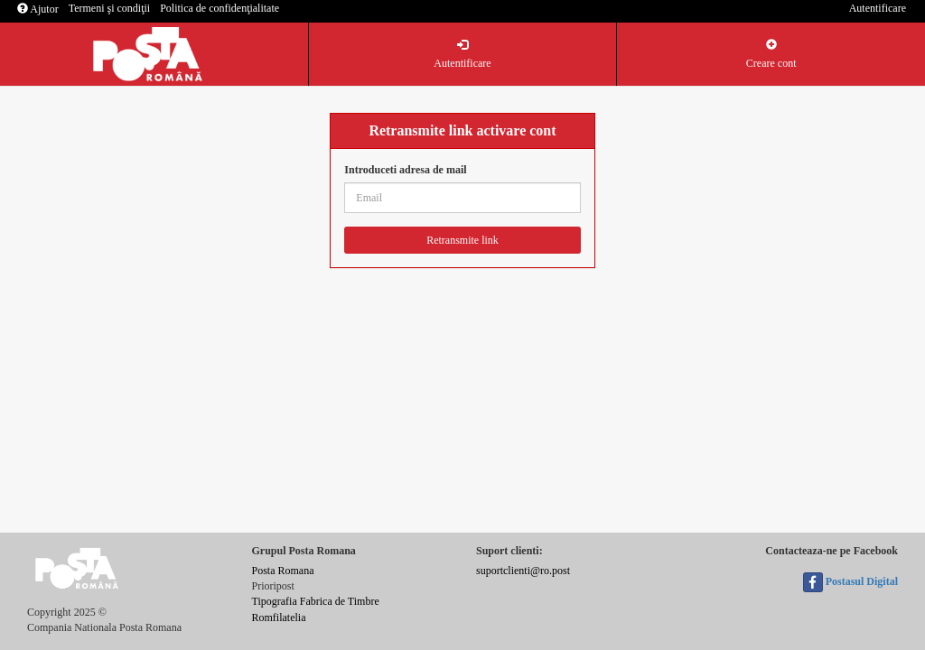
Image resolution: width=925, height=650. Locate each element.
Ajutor (38, 9)
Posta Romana (283, 570)
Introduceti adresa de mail (405, 169)
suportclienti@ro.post (523, 570)
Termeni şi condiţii (109, 8)
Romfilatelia (279, 617)
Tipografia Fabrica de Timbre (315, 601)
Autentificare (877, 8)
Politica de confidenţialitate (219, 8)
